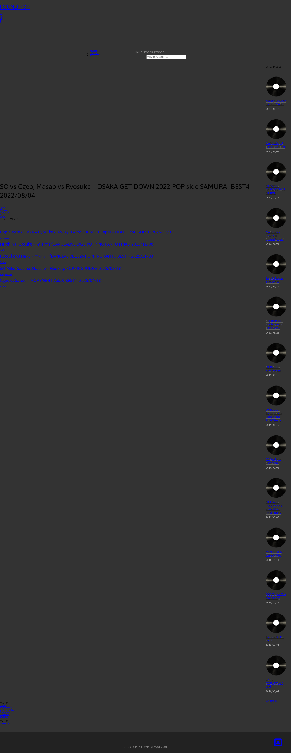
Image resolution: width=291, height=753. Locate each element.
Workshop (5, 714)
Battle (3, 217)
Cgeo (2, 207)
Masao (3, 210)
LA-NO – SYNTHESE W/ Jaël (274, 683)
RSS (91, 55)
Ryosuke (4, 212)
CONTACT (94, 53)
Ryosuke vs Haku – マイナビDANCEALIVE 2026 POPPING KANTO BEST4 (76, 256)
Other (3, 719)
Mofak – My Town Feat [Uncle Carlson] (275, 236)
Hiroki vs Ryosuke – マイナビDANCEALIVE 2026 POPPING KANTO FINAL (76, 244)
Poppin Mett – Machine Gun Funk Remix (274, 324)
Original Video (7, 710)
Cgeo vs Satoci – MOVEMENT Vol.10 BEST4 (50, 280)
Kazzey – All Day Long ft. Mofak (276, 102)
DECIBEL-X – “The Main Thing (276, 596)
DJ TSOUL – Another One (273, 368)
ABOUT (93, 51)
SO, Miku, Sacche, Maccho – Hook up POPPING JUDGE (60, 268)
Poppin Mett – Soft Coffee (274, 280)
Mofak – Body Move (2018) (274, 553)
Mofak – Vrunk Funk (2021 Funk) (276, 145)
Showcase (4, 238)
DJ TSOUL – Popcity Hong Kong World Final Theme (274, 415)
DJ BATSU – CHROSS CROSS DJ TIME (275, 189)
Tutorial (4, 716)
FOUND (15, 7)
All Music (271, 701)
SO (1, 214)
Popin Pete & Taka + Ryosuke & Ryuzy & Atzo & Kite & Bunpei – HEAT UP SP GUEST (87, 232)
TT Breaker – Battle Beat (273, 461)
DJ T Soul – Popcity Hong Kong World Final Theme (274, 507)
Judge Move (6, 274)
